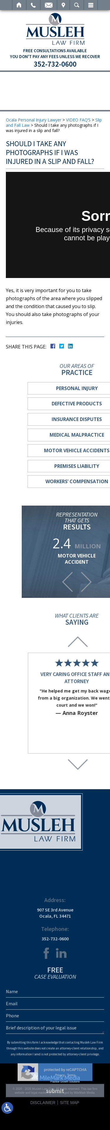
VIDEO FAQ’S (78, 120)
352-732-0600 (55, 64)
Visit (63, 5)
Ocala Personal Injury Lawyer (33, 120)
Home (19, 5)
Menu (90, 5)
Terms (71, 1127)
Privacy (60, 1127)
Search (77, 5)
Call (33, 5)
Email (48, 5)
